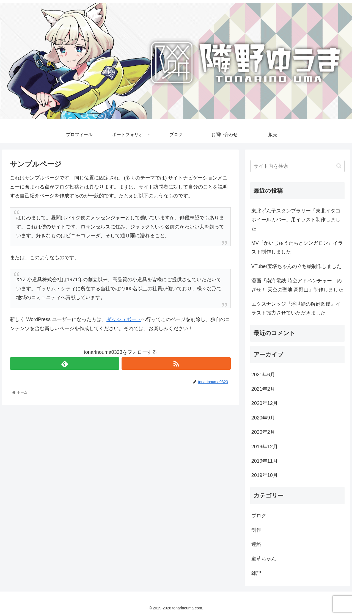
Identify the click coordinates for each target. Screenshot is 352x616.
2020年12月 (264, 403)
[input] (297, 166)
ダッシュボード (123, 319)
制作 (256, 530)
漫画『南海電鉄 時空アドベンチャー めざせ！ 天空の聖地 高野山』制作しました (297, 285)
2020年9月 (263, 418)
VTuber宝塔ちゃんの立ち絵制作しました (296, 266)
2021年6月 (263, 374)
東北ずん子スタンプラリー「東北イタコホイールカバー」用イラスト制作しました (295, 219)
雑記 (256, 573)
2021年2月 (263, 389)
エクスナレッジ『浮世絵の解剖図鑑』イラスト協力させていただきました (295, 308)
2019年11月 (264, 461)
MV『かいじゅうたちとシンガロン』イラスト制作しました (297, 247)
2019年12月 (264, 446)
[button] (339, 166)
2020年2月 (263, 432)
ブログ (258, 515)
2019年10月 (264, 475)
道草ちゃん (263, 559)
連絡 (256, 544)
